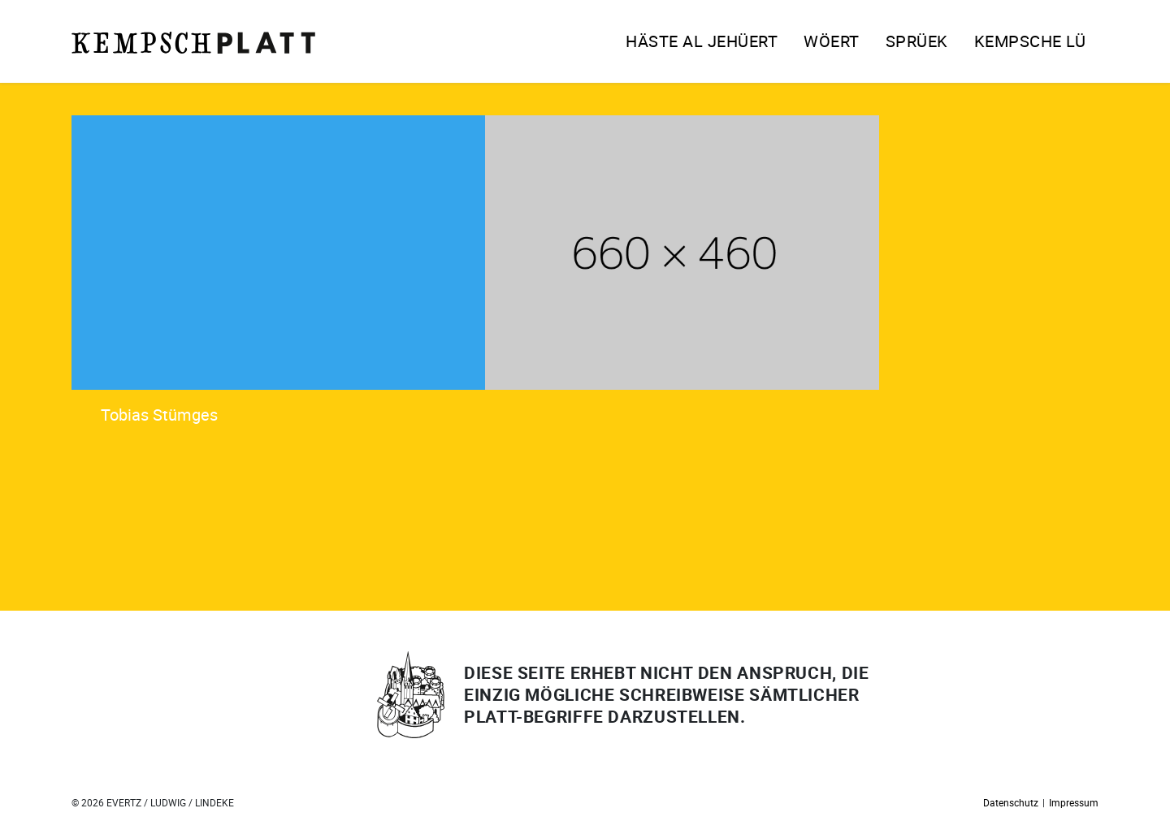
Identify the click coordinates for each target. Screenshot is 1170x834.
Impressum (1073, 802)
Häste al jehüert (702, 41)
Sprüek (917, 41)
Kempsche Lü (1030, 41)
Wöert (832, 41)
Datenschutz (1010, 802)
